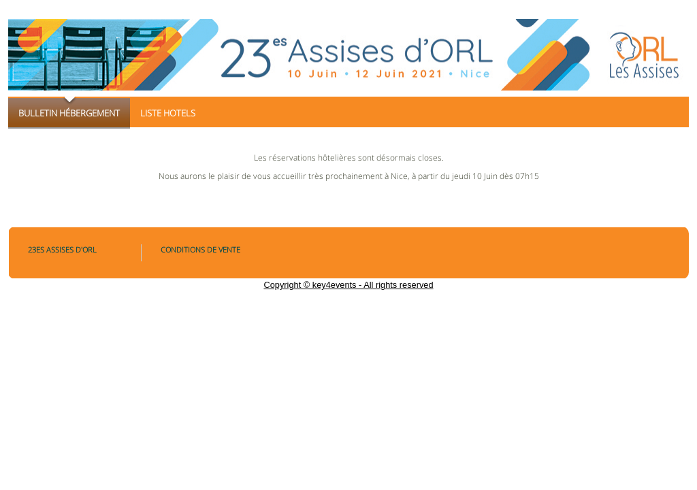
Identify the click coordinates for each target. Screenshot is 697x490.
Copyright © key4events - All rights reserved (348, 285)
